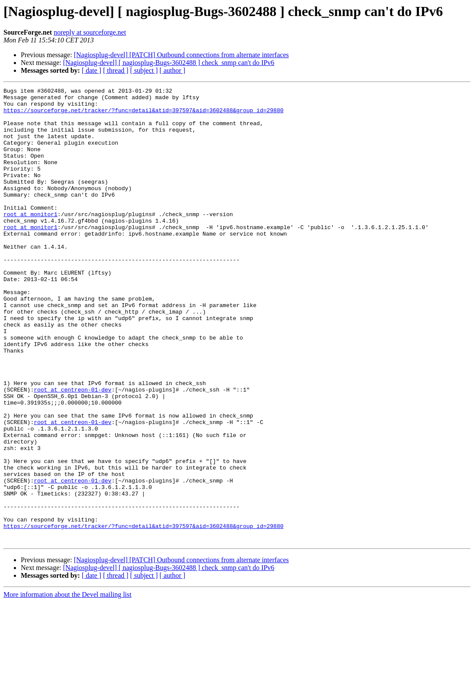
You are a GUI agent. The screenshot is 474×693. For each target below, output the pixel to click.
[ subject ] (144, 70)
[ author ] (173, 70)
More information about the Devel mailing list (67, 685)
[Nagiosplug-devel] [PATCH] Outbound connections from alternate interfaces (181, 54)
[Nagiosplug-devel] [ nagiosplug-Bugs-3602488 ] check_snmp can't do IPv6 (169, 62)
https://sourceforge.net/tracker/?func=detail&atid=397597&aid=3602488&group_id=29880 (143, 115)
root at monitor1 (30, 240)
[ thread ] (115, 70)
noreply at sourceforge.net (90, 32)
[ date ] (91, 70)
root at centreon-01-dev (72, 450)
